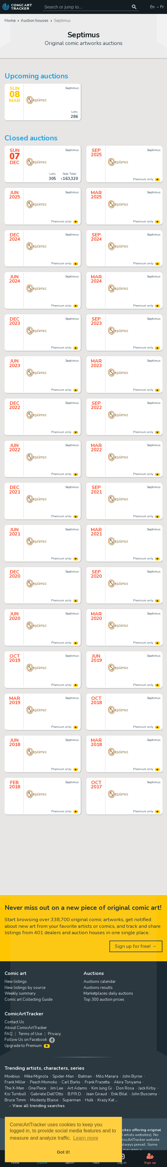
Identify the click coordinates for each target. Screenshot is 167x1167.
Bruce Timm (15, 1100)
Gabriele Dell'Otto (46, 1094)
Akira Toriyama (127, 1082)
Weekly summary (20, 993)
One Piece (37, 1088)
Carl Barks (71, 1082)
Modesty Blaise (44, 1100)
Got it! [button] (63, 1152)
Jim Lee (56, 1088)
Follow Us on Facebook (26, 1039)
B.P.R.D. (75, 1094)
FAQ (8, 1034)
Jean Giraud (96, 1094)
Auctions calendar (100, 981)
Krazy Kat (106, 1100)
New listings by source (25, 987)
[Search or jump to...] (134, 7)
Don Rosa (125, 1088)
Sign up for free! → (136, 946)
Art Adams (77, 1088)
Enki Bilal (119, 1094)
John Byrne (132, 1076)
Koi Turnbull (15, 1094)
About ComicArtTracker (26, 1028)
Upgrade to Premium (27, 1045)
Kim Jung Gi (101, 1088)
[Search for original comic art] (91, 7)
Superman (71, 1100)
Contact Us (14, 1022)
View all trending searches (38, 1106)
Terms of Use (30, 1034)
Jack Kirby (147, 1088)
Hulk (89, 1100)
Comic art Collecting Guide (28, 999)
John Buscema (144, 1094)
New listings (16, 981)
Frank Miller (15, 1082)
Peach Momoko (43, 1082)
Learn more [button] (85, 1138)
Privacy (54, 1034)
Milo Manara (107, 1076)
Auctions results (98, 987)
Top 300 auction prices (104, 999)
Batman (85, 1076)
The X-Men (14, 1088)
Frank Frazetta (97, 1082)
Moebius (12, 1076)
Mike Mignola (36, 1076)
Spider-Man (63, 1076)
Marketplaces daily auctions (108, 993)
